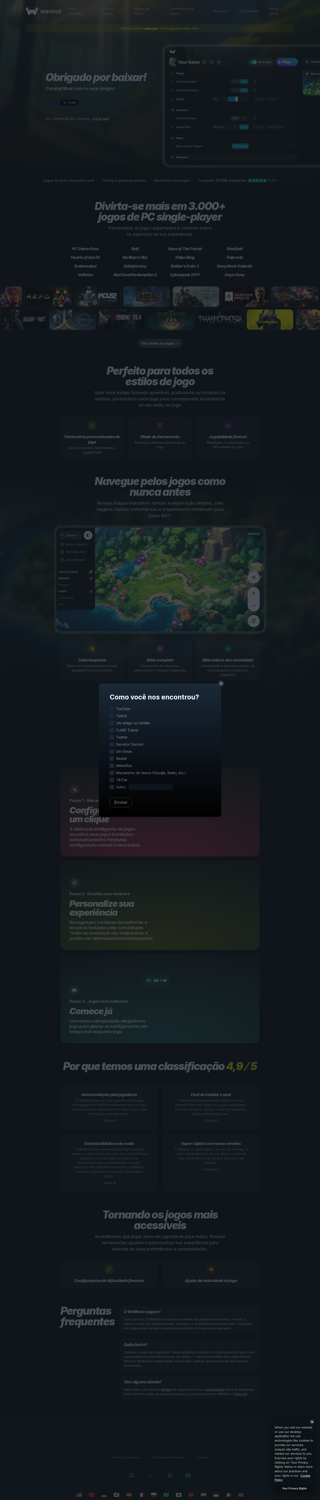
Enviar (121, 802)
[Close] (312, 1421)
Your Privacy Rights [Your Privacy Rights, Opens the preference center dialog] (294, 1488)
